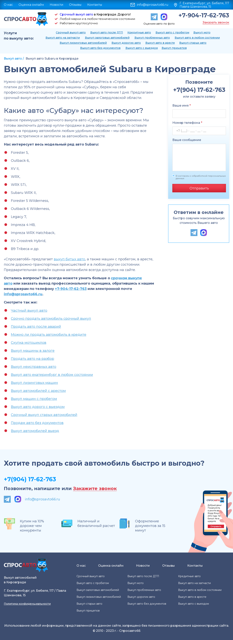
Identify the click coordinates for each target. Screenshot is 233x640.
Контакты (94, 4)
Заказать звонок (216, 22)
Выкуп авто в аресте (160, 43)
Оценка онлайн (31, 4)
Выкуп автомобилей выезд (35, 431)
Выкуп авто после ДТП (106, 32)
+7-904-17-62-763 (203, 15)
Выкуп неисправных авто (33, 367)
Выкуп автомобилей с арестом (38, 391)
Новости (56, 4)
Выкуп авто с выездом (141, 48)
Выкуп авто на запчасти (63, 37)
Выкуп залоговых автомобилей (107, 37)
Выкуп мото (201, 32)
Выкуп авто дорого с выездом (38, 407)
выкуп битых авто (69, 259)
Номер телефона (187, 123)
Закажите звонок (95, 488)
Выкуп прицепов (174, 48)
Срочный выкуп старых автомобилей (44, 415)
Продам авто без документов (37, 423)
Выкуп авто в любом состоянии (197, 37)
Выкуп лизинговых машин (34, 383)
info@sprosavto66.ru (152, 4)
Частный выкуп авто (29, 310)
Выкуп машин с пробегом (34, 399)
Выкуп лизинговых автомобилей (83, 43)
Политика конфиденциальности (27, 603)
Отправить (199, 188)
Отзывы (75, 4)
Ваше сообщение (186, 140)
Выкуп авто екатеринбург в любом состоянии (52, 375)
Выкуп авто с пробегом (172, 32)
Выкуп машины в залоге (33, 351)
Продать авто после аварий (36, 326)
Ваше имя (181, 105)
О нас (8, 4)
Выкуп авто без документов (100, 48)
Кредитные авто (139, 32)
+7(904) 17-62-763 (30, 479)
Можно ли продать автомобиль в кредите (48, 335)
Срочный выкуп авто (76, 14)
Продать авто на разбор (32, 359)
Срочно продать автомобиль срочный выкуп (51, 318)
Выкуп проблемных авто (152, 37)
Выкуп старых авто (192, 43)
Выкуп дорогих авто (126, 43)
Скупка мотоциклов (28, 343)
